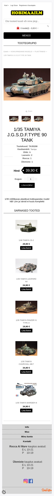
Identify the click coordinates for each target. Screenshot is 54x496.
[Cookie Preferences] (4, 492)
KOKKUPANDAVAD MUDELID (21, 51)
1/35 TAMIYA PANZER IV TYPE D (26, 321)
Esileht (6, 51)
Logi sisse (14, 5)
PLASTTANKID (40, 51)
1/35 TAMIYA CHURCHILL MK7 (26, 362)
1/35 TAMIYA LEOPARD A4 (26, 280)
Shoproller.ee (47, 490)
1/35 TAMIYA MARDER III (26, 403)
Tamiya (33, 149)
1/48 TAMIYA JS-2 (26, 240)
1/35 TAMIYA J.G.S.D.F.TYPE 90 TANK (17, 55)
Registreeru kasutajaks (27, 5)
